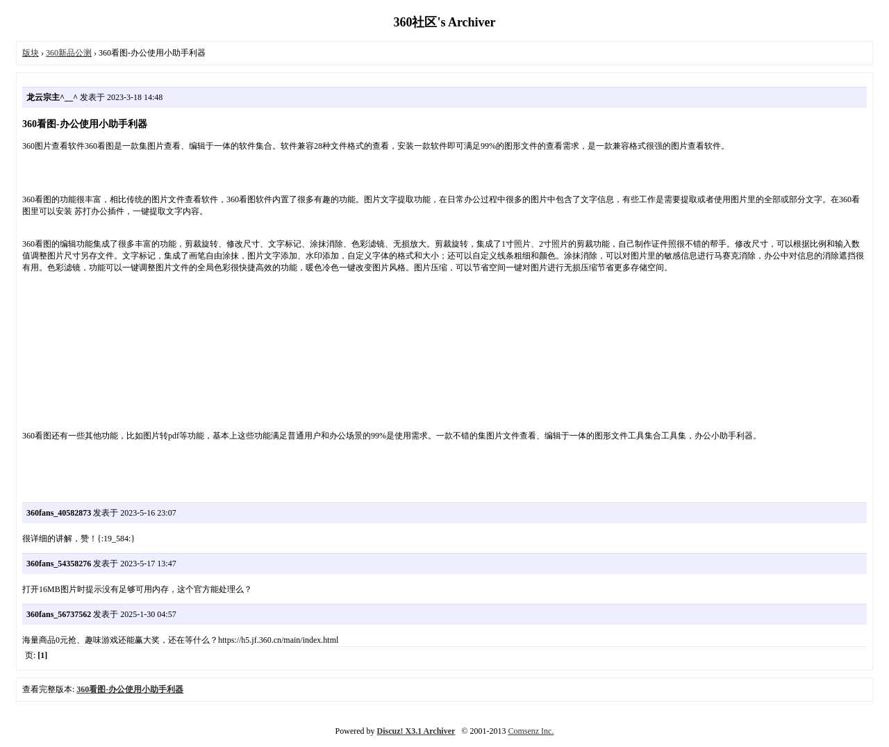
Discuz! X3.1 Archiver (416, 731)
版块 (30, 53)
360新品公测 (69, 53)
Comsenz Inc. (531, 731)
